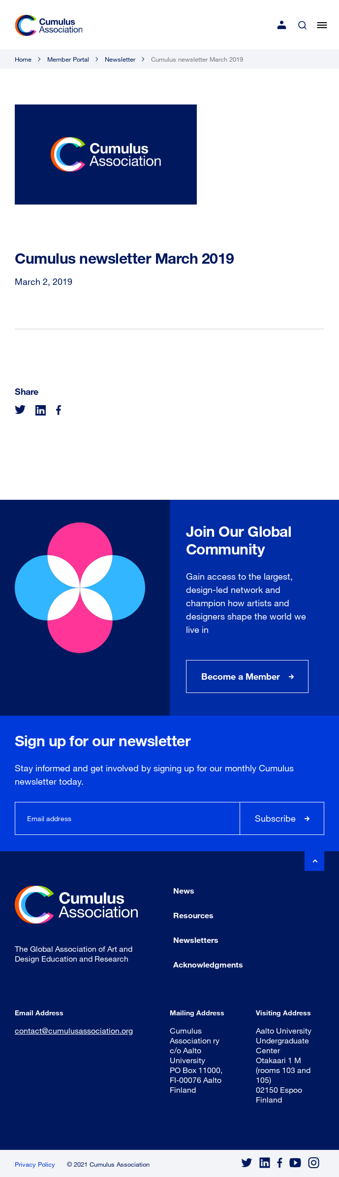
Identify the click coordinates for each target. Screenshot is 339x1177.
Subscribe (275, 818)
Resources (193, 915)
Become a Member (240, 676)
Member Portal (68, 59)
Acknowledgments (208, 964)
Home (23, 59)
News (183, 890)
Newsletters (195, 939)
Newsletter (120, 59)
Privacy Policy (35, 1164)
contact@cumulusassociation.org (74, 1030)
